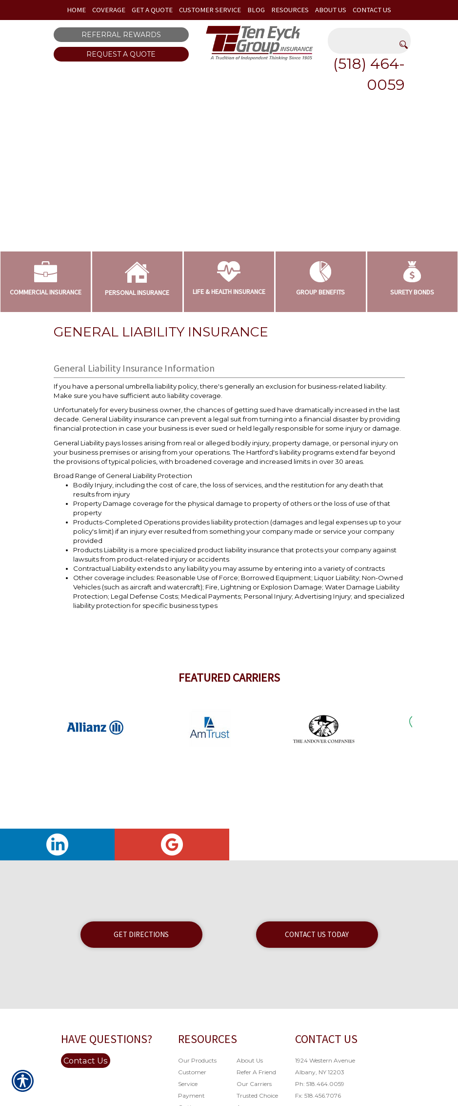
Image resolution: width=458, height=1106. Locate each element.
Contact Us (85, 1060)
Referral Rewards (121, 34)
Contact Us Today (317, 934)
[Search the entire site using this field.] (369, 35)
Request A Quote (121, 54)
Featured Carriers (229, 677)
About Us (250, 1060)
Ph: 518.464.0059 (319, 1083)
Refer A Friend (256, 1072)
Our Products (197, 1060)
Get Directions (141, 934)
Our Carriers (254, 1083)
